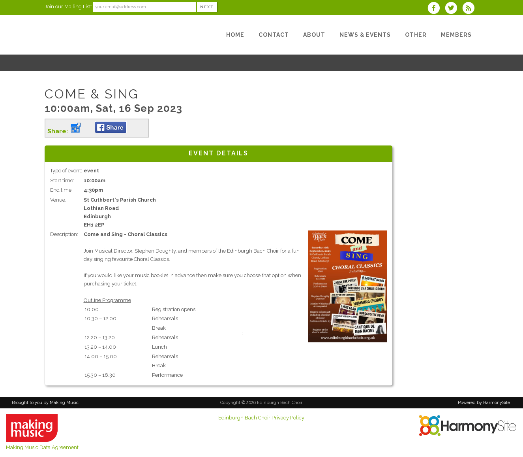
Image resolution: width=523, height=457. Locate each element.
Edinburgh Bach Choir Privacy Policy (261, 418)
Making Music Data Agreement (42, 447)
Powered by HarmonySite (484, 402)
